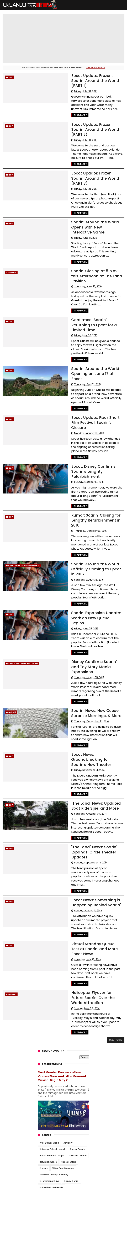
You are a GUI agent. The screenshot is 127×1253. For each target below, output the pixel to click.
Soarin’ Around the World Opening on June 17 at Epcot (92, 349)
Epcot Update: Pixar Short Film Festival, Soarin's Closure (93, 393)
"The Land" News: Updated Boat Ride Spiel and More (89, 757)
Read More (73, 110)
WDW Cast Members (63, 1109)
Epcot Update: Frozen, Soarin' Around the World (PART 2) (92, 121)
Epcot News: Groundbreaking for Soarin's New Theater (92, 713)
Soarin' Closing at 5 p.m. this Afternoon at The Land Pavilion (92, 260)
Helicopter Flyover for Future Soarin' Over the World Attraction (92, 939)
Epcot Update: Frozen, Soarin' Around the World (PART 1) (92, 78)
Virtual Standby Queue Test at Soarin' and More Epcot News (94, 893)
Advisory (11, 256)
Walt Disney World (49, 1084)
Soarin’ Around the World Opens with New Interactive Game (91, 211)
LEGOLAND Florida (78, 1096)
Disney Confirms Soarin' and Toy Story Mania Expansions (92, 626)
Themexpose (86, 1248)
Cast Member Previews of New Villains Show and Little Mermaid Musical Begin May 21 (62, 1018)
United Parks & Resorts (51, 1128)
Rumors (44, 1109)
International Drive (49, 1122)
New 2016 (11, 669)
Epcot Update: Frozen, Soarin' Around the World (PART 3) (92, 165)
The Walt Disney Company (54, 1115)
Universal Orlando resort (52, 1090)
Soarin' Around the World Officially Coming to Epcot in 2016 (92, 536)
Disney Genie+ (72, 1122)
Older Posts (115, 981)
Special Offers (68, 1103)
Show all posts (95, 67)
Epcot (9, 77)
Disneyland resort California (23, 533)
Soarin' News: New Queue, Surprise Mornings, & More (90, 670)
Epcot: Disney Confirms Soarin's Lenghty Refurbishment (87, 439)
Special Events (77, 1090)
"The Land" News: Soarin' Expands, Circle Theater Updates (87, 803)
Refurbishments (48, 1103)
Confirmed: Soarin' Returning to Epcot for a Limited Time (92, 306)
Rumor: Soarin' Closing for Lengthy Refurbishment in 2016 (89, 488)
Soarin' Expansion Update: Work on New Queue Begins (91, 583)
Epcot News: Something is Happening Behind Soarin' (89, 849)
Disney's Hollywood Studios (22, 625)
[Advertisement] (63, 1155)
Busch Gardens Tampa (52, 1096)
